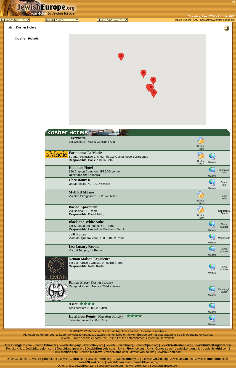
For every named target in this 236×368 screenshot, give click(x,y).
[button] (151, 88)
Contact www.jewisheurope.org (217, 19)
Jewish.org (93, 345)
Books (178, 19)
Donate (146, 331)
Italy (10, 27)
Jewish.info (188, 348)
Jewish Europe (137, 334)
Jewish (45, 345)
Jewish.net (43, 358)
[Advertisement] (176, 7)
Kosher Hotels (26, 27)
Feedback (159, 331)
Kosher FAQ (191, 19)
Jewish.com (18, 345)
